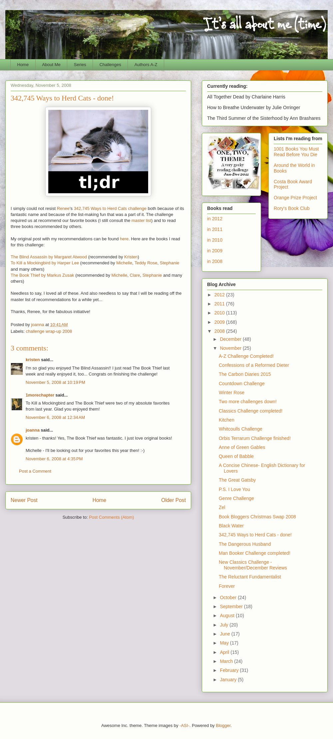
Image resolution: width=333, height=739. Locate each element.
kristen (33, 359)
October (229, 597)
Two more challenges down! (248, 401)
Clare (135, 275)
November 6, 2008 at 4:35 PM (54, 458)
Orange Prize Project (295, 197)
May (225, 643)
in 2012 (214, 218)
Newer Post (24, 500)
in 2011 (214, 229)
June (225, 634)
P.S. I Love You (234, 489)
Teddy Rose (146, 262)
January (229, 679)
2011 (220, 303)
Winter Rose (231, 392)
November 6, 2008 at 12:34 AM (55, 417)
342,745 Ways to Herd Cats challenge (110, 208)
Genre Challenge (236, 498)
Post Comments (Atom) (111, 517)
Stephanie (169, 262)
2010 (220, 312)
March (227, 661)
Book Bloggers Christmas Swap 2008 (257, 516)
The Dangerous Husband (245, 544)
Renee (63, 208)
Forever (227, 586)
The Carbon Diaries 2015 (245, 374)
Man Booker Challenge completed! (254, 553)
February (230, 670)
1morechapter (40, 395)
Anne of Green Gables (242, 447)
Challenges (110, 64)
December (231, 339)
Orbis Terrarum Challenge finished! (255, 438)
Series (80, 64)
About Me (51, 64)
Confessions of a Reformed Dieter (254, 365)
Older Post (173, 500)
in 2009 (214, 250)
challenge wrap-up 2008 (49, 331)
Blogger (223, 725)
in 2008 (214, 261)
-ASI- (184, 725)
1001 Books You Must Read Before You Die (296, 151)
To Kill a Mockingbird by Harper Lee (45, 262)
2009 (220, 322)
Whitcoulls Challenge (240, 429)
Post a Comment (35, 471)
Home (23, 64)
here (124, 238)
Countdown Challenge (242, 383)
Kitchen (226, 420)
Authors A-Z (146, 64)
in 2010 (214, 240)
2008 (220, 331)
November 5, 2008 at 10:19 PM (55, 382)
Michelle (124, 262)
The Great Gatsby (237, 480)
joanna (33, 430)
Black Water (231, 525)
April (225, 652)
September (232, 606)
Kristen (131, 256)
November (231, 348)
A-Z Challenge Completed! (246, 356)
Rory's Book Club (292, 208)
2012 (220, 294)
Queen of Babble (236, 456)
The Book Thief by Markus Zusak (42, 275)
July (224, 625)
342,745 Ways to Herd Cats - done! (255, 534)
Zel (222, 507)
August (227, 615)
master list (141, 220)
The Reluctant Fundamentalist (250, 576)
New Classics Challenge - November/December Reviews (253, 564)
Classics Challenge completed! (250, 411)
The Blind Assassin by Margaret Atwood (49, 256)
